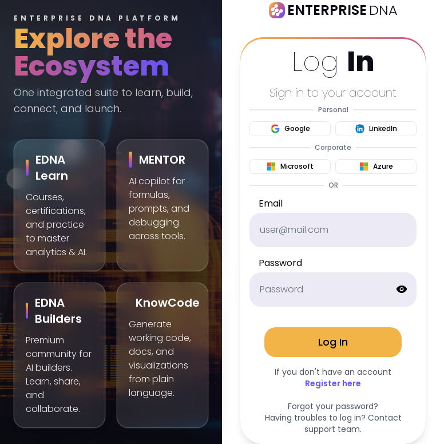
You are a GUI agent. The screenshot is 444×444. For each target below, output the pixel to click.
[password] (333, 289)
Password (280, 262)
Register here (333, 383)
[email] (333, 230)
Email (271, 203)
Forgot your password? (333, 406)
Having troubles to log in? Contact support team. (333, 423)
